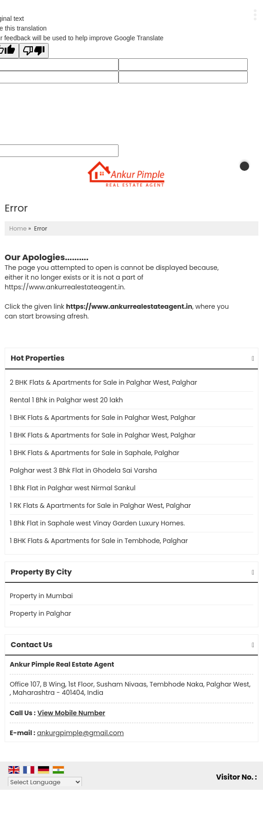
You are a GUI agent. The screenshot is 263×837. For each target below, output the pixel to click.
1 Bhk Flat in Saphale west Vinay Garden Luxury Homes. (97, 523)
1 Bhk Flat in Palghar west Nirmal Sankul (73, 488)
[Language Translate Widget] (45, 782)
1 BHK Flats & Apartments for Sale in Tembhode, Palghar (99, 540)
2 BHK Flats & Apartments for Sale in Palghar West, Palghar (103, 382)
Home (18, 228)
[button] (71, 713)
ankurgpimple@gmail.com (80, 732)
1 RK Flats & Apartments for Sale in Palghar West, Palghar (100, 505)
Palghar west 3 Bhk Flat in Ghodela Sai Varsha (83, 470)
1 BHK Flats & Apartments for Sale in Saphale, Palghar (94, 452)
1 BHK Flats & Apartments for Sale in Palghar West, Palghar (102, 417)
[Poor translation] (34, 50)
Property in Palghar (40, 613)
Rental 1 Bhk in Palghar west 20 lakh (66, 400)
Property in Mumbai (41, 595)
